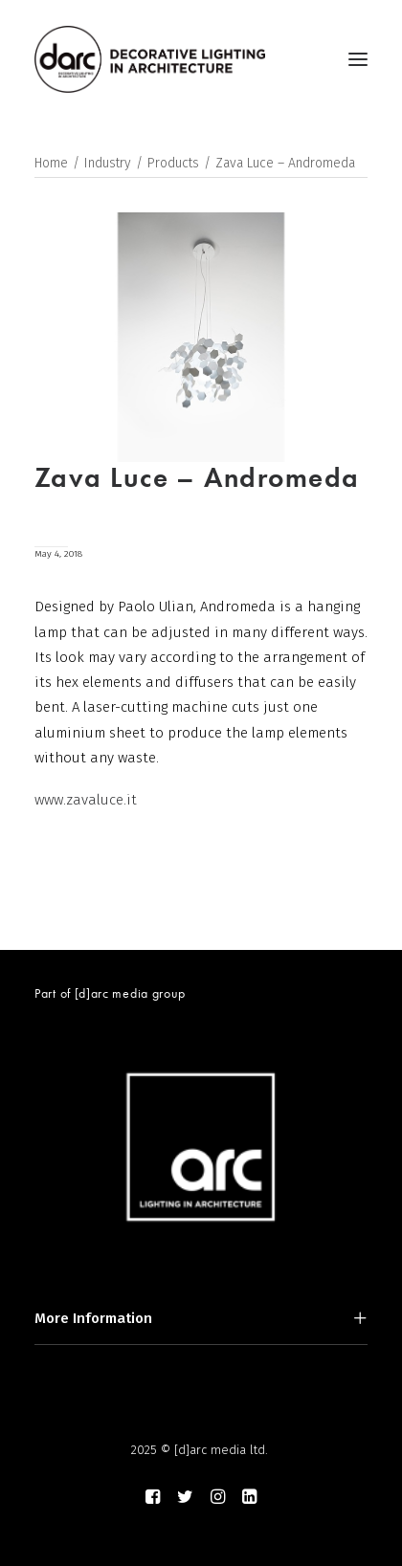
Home (51, 163)
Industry (107, 163)
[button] (358, 59)
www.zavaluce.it (85, 799)
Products (173, 163)
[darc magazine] (149, 59)
